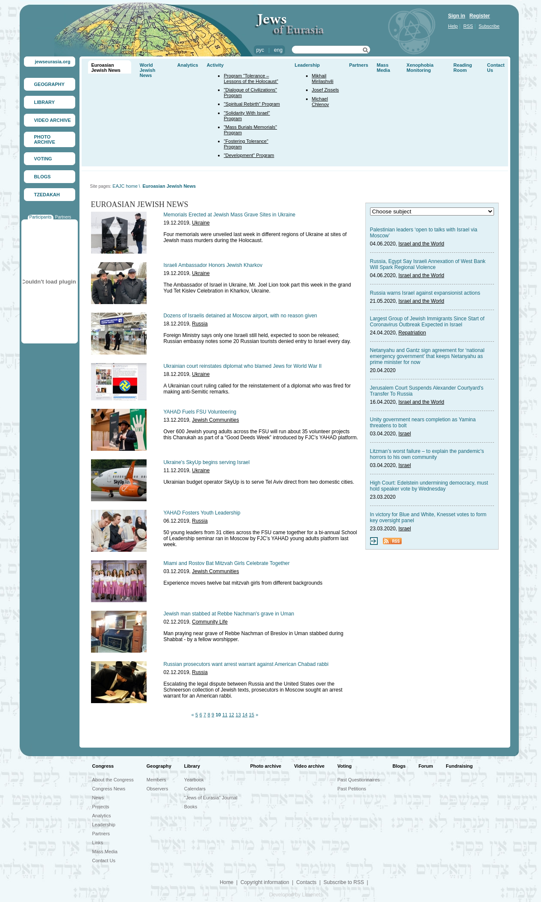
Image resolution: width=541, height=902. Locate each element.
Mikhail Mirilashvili (323, 78)
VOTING (43, 158)
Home (226, 882)
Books (190, 806)
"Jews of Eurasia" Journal (211, 797)
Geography (159, 766)
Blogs (399, 766)
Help (453, 26)
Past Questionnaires (359, 779)
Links (97, 842)
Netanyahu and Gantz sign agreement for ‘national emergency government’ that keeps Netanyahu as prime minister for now (427, 356)
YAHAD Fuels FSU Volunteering (200, 412)
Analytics (187, 65)
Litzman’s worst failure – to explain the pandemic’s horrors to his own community (427, 454)
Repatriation (412, 333)
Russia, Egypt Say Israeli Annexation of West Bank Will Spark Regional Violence (428, 264)
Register (480, 16)
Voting (345, 766)
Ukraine (200, 223)
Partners (63, 217)
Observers (157, 788)
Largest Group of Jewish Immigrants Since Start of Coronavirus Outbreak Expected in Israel (427, 322)
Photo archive (265, 766)
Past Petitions (352, 788)
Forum (425, 766)
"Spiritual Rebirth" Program (252, 103)
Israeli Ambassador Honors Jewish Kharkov (213, 265)
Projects (100, 806)
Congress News (109, 788)
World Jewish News (148, 70)
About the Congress (113, 779)
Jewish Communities (215, 420)
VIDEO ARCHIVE (52, 120)
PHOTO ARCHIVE (45, 139)
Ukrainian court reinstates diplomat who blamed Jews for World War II (243, 366)
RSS (468, 26)
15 (251, 714)
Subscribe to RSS (343, 882)
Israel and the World (421, 244)
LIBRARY (44, 102)
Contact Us (103, 860)
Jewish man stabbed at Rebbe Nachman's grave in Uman (229, 614)
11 (224, 714)
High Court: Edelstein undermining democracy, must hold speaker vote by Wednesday (429, 486)
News (98, 797)
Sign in (456, 16)
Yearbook (194, 779)
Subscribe (489, 26)
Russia (200, 324)
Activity (215, 65)
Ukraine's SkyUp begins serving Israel (207, 462)
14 (244, 714)
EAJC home (125, 186)
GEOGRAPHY (49, 84)
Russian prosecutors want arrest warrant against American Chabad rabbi (246, 664)
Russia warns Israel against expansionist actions (425, 293)
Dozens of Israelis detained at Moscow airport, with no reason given (241, 316)
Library (192, 766)
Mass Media (383, 67)
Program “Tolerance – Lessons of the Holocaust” (251, 78)
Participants (40, 217)
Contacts (306, 882)
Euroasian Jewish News (106, 67)
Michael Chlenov (320, 101)
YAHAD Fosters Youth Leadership (202, 513)
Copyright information (265, 882)
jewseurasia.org (53, 61)
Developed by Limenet (294, 895)
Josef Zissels (325, 89)
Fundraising (459, 766)
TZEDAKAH (47, 194)
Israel (404, 434)
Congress (103, 766)
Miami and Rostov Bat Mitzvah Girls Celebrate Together (227, 563)
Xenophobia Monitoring (419, 67)
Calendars (195, 788)
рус (260, 50)
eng (278, 50)
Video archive (309, 766)
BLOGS (42, 176)
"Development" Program (249, 155)
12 (231, 714)
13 (238, 714)
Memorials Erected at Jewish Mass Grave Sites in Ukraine (230, 215)
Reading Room (462, 67)
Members (156, 779)
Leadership (307, 65)
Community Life (209, 622)
